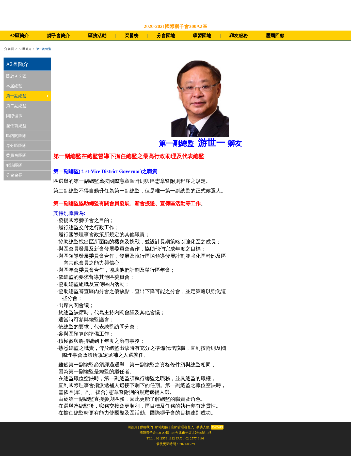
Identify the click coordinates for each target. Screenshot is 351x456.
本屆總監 (14, 86)
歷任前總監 (16, 125)
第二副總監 (16, 106)
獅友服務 (238, 35)
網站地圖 (161, 427)
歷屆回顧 (275, 35)
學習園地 (202, 35)
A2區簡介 (19, 35)
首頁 (11, 49)
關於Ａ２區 (16, 76)
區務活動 (97, 35)
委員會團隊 (16, 155)
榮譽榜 (131, 35)
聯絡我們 (146, 427)
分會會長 (14, 175)
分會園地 (166, 35)
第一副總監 (27, 96)
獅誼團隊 (14, 165)
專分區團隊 (16, 145)
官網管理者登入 (182, 427)
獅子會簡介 (58, 35)
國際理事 (14, 116)
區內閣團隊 (16, 135)
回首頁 (132, 427)
